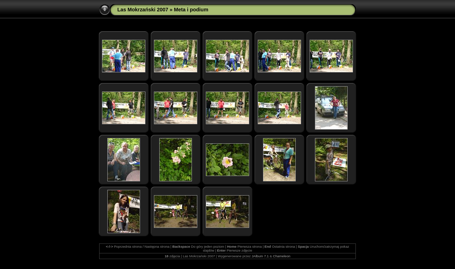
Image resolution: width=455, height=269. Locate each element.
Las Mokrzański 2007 (142, 9)
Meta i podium (191, 9)
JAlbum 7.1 (260, 256)
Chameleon (281, 256)
